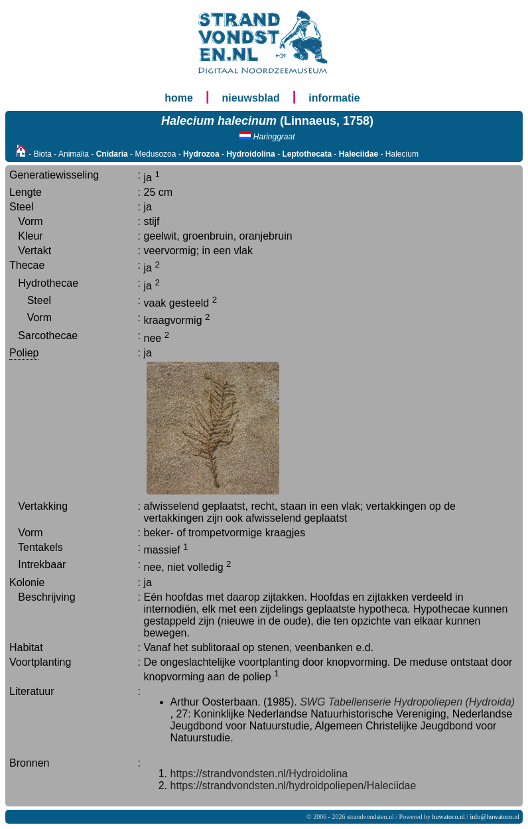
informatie (334, 98)
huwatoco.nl (448, 816)
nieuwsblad (251, 98)
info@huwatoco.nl (494, 816)
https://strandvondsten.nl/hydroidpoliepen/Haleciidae (293, 785)
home (179, 98)
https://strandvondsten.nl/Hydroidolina (259, 773)
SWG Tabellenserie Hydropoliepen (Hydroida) (407, 702)
